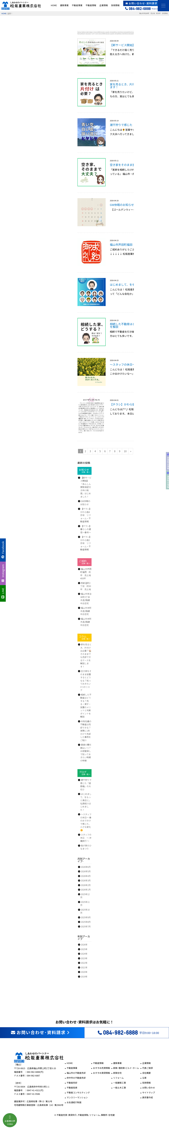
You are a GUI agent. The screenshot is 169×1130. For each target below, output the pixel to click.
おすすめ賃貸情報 (101, 1072)
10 (125, 451)
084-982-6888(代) (35, 1071)
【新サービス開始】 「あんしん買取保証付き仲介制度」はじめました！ (85, 487)
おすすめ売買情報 (101, 1067)
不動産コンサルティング (78, 1092)
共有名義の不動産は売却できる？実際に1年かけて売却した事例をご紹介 (85, 731)
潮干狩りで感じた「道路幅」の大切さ (85, 784)
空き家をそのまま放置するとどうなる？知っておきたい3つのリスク (85, 680)
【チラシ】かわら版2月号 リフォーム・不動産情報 (85, 543)
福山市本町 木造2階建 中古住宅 (86, 611)
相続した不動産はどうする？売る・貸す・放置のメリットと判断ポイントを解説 (85, 705)
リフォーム (118, 1077)
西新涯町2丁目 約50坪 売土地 (85, 586)
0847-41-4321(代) (35, 1090)
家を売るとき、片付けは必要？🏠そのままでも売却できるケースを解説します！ (85, 655)
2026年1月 (86, 889)
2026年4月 (86, 875)
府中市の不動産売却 (76, 1077)
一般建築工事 (119, 1082)
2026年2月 (86, 885)
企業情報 (103, 5)
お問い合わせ (148, 1087)
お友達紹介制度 (74, 1102)
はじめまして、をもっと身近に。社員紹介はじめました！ (85, 801)
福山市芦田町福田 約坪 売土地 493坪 (86, 573)
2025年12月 (85, 896)
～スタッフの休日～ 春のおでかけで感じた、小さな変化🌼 (85, 822)
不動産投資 (72, 1087)
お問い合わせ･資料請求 (146, 3)
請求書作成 (147, 1097)
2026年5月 (86, 871)
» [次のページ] (130, 451)
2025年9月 (86, 917)
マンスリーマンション (77, 1097)
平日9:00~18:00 (128, 1032)
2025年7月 (86, 926)
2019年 (84, 976)
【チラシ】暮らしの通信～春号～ (85, 529)
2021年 (84, 967)
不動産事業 (77, 5)
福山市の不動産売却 (76, 1072)
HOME (54, 5)
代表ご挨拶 (147, 1067)
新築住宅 (117, 1072)
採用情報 (115, 5)
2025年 (84, 949)
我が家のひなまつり (85, 847)
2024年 (84, 953)
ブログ (84, 773)
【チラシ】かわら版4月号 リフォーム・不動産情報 (85, 515)
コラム (84, 637)
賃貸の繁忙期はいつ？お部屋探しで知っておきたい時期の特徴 (85, 752)
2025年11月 (85, 903)
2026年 (84, 944)
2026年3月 (86, 880)
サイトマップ (148, 1092)
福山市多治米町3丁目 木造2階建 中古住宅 (86, 598)
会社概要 (146, 1072)
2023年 (84, 958)
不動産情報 (90, 5)
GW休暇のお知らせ (85, 503)
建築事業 (64, 5)
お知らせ (84, 470)
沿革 (144, 1077)
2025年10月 (85, 911)
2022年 (84, 962)
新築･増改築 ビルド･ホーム (126, 1067)
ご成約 (84, 562)
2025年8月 (86, 921)
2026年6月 (86, 866)
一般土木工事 (119, 1087)
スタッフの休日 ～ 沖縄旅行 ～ (85, 837)
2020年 (84, 971)
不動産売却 (72, 1082)
